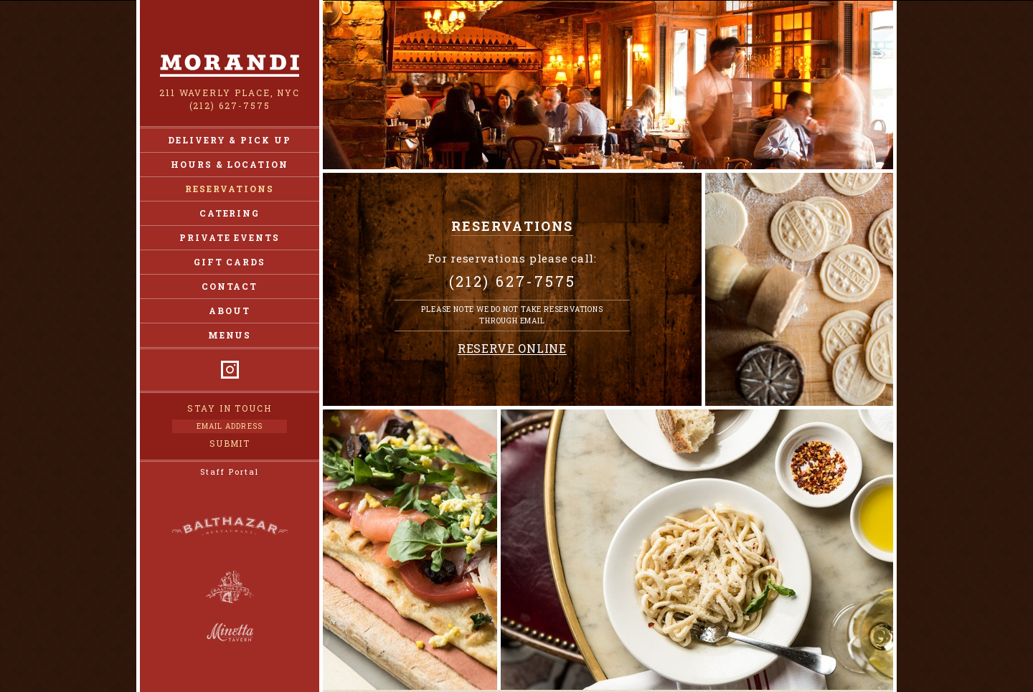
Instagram (230, 370)
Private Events (229, 237)
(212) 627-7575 (229, 105)
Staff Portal (229, 471)
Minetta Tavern (230, 632)
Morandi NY (229, 65)
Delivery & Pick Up (229, 140)
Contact (230, 286)
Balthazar (229, 528)
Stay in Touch (229, 408)
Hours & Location (229, 164)
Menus (230, 335)
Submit (229, 443)
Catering (229, 213)
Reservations (229, 188)
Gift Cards (229, 261)
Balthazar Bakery (230, 587)
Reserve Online (512, 349)
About (229, 310)
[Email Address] (229, 426)
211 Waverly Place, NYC (229, 92)
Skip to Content (516, 0)
